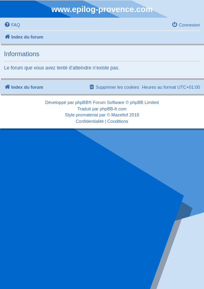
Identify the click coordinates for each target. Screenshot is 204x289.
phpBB (81, 102)
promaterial (87, 114)
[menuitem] (12, 25)
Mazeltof (119, 114)
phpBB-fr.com (113, 108)
